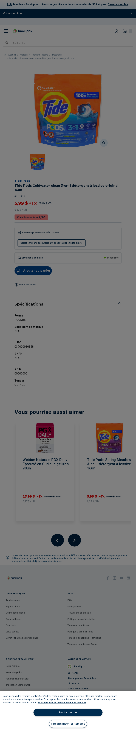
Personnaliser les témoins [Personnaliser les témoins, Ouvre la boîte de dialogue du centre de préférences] (68, 723)
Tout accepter (68, 712)
